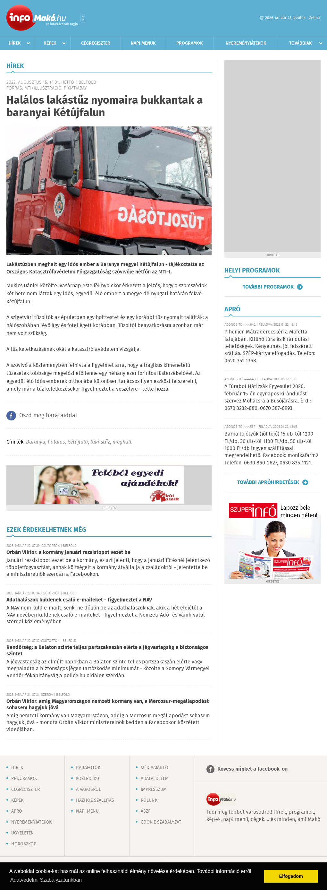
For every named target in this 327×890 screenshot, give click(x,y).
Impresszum (154, 789)
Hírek (15, 43)
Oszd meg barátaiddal (48, 415)
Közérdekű (87, 778)
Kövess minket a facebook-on (252, 769)
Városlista (82, 18)
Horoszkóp (23, 844)
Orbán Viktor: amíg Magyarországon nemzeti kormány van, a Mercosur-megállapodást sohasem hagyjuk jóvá (107, 704)
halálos (56, 442)
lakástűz (100, 442)
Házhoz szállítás (95, 800)
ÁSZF (145, 811)
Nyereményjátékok (246, 43)
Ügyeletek (22, 833)
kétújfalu (77, 442)
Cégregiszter (95, 43)
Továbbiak (300, 43)
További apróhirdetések (268, 482)
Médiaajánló (154, 767)
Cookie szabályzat (161, 822)
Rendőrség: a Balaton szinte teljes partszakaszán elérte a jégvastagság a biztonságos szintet (107, 651)
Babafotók (88, 767)
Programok (189, 43)
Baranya (35, 442)
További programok (268, 287)
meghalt (122, 442)
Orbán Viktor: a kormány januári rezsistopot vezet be (68, 553)
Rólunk (149, 800)
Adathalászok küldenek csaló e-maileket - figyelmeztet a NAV (79, 600)
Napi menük (143, 43)
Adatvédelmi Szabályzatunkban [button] (46, 880)
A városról (88, 789)
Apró (16, 811)
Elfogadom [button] (291, 876)
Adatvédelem (155, 778)
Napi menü (87, 811)
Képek (50, 43)
